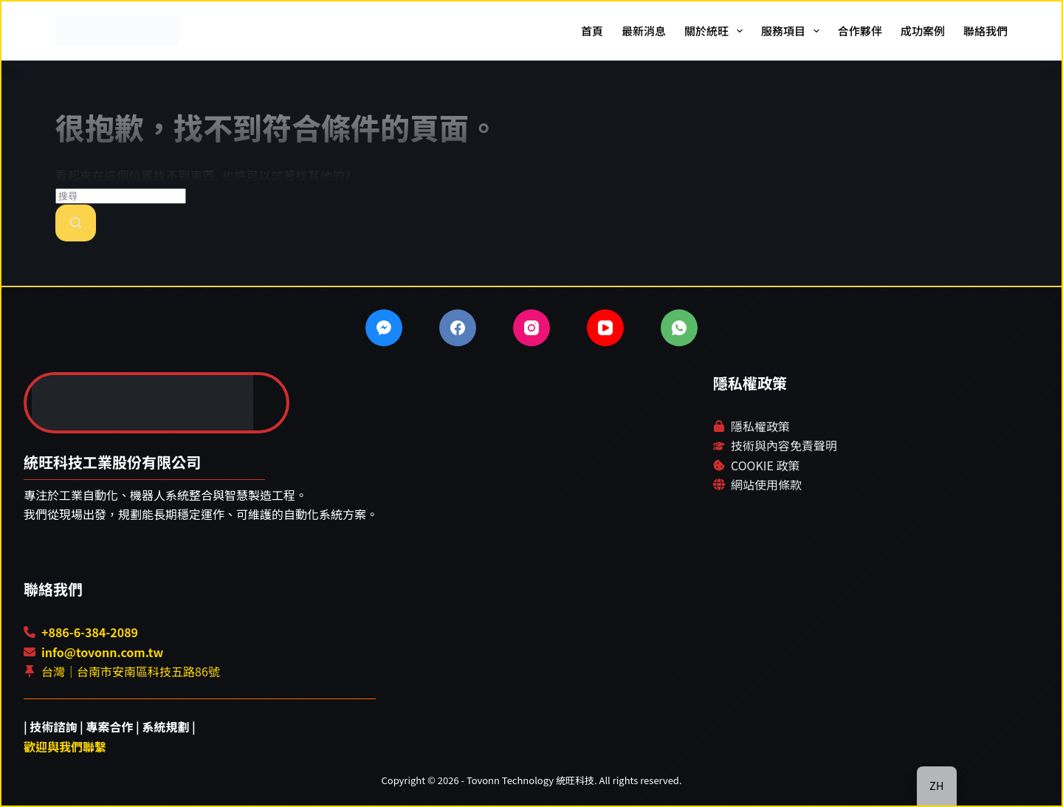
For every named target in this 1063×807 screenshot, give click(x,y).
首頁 (592, 30)
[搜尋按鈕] (75, 223)
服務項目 (793, 31)
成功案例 (923, 30)
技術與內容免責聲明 (784, 445)
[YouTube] (605, 327)
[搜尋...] (120, 196)
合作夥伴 (860, 30)
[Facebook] (457, 327)
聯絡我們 (985, 30)
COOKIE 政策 (765, 465)
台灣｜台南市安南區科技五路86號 (130, 671)
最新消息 (644, 30)
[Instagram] (531, 327)
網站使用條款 (766, 484)
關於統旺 (716, 31)
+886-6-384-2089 (89, 632)
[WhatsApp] (679, 327)
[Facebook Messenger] (383, 327)
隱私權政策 (760, 426)
